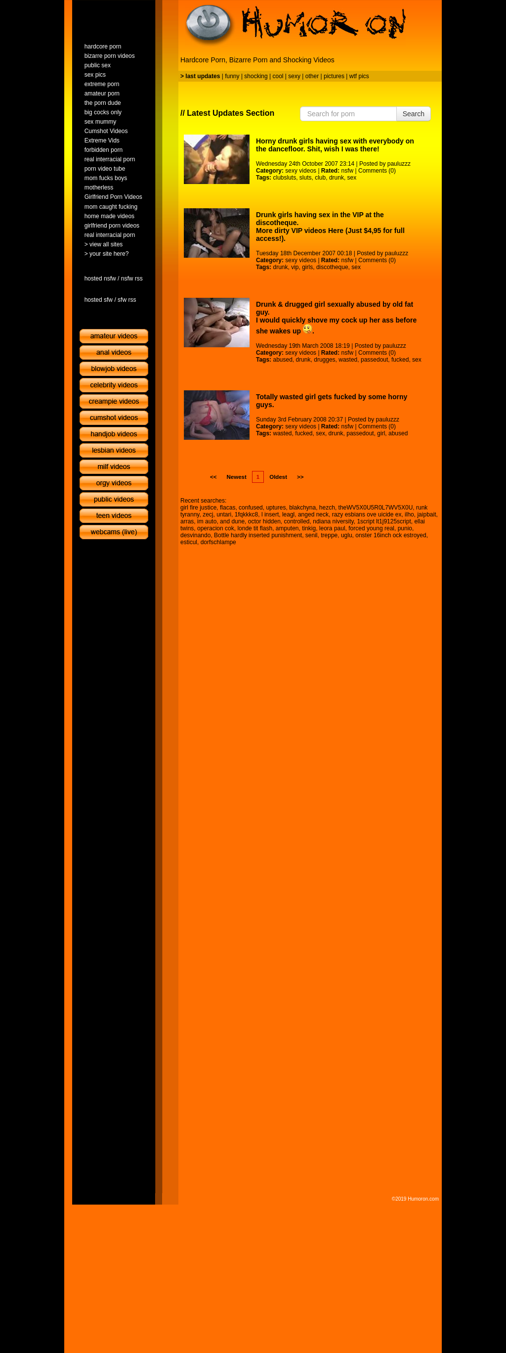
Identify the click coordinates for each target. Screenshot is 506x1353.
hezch (327, 507)
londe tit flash (254, 528)
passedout (374, 359)
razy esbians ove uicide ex (367, 514)
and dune (232, 521)
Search (413, 114)
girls (307, 267)
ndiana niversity (333, 521)
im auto (206, 521)
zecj (208, 514)
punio (405, 528)
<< (213, 477)
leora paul (332, 528)
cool (278, 76)
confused (251, 507)
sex (352, 177)
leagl (288, 514)
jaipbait (426, 514)
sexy (294, 76)
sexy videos (300, 170)
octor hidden (264, 521)
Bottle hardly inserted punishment (258, 535)
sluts (305, 177)
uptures (276, 507)
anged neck (313, 514)
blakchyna (302, 507)
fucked (400, 359)
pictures (334, 76)
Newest (236, 477)
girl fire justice (198, 507)
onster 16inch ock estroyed (390, 535)
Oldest (278, 477)
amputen (287, 528)
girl (381, 433)
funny (232, 76)
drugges (324, 359)
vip (294, 267)
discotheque (332, 267)
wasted (347, 359)
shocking (255, 76)
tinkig (309, 528)
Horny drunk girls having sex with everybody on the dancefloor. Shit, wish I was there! (335, 145)
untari (223, 514)
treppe (329, 535)
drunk (336, 177)
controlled (297, 521)
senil (311, 535)
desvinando (195, 535)
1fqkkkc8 (246, 514)
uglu (346, 535)
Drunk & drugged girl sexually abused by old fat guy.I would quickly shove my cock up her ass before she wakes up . (336, 317)
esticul (188, 542)
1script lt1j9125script (384, 521)
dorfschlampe (218, 542)
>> (300, 477)
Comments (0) (377, 170)
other (312, 76)
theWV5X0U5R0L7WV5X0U (375, 507)
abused (282, 359)
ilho (409, 514)
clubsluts (284, 177)
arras (187, 521)
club (320, 177)
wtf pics (359, 76)
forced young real (371, 528)
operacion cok (215, 528)
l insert (270, 514)
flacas (227, 507)
